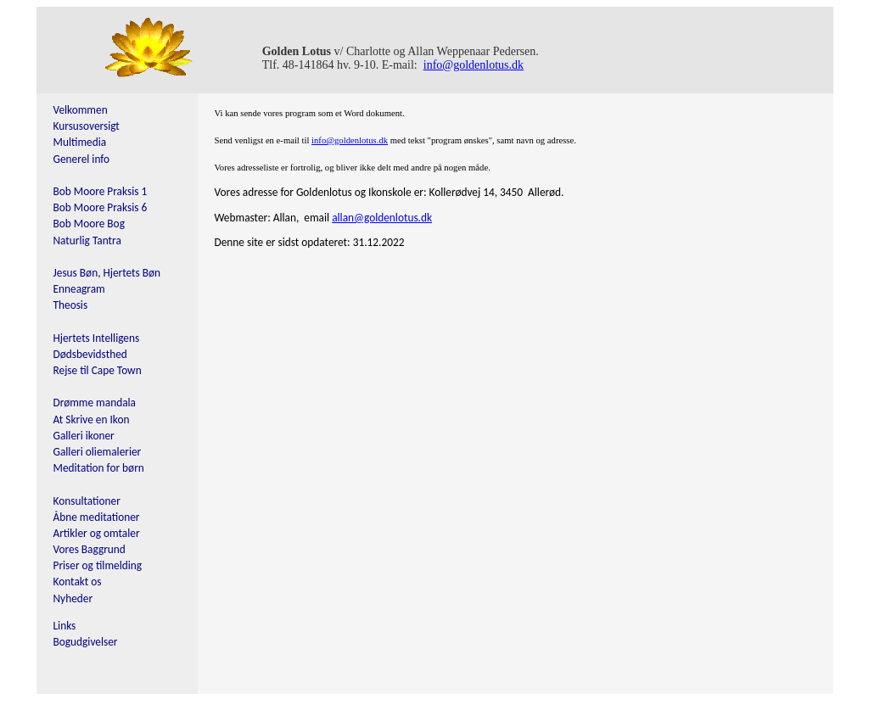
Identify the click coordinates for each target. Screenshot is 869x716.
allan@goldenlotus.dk (382, 217)
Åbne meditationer (96, 517)
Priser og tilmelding (98, 565)
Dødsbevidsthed (90, 354)
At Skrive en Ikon (91, 419)
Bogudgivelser (85, 642)
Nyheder (73, 598)
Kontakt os (77, 581)
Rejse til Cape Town (97, 370)
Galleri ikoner (84, 435)
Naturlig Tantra (87, 240)
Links (64, 625)
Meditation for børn (98, 468)
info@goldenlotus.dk (473, 65)
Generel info (81, 159)
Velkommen (80, 110)
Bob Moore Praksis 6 (100, 207)
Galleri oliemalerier (97, 452)
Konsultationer (87, 501)
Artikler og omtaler (96, 533)
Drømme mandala (95, 402)
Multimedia (80, 142)
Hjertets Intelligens (96, 338)
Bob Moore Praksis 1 (100, 191)
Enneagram (79, 289)
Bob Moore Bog (89, 223)
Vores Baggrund (89, 549)
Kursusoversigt (86, 126)
